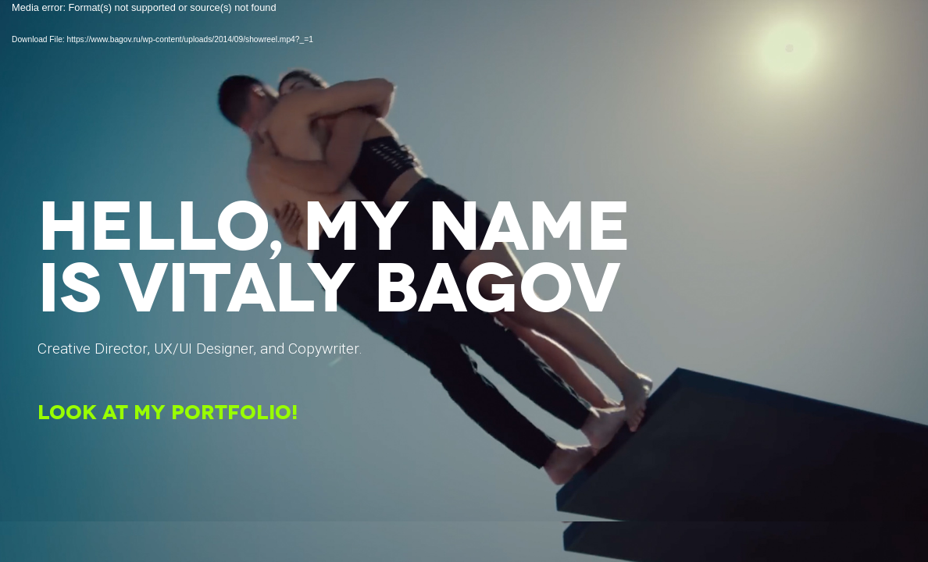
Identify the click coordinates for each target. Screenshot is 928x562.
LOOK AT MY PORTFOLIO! (167, 414)
